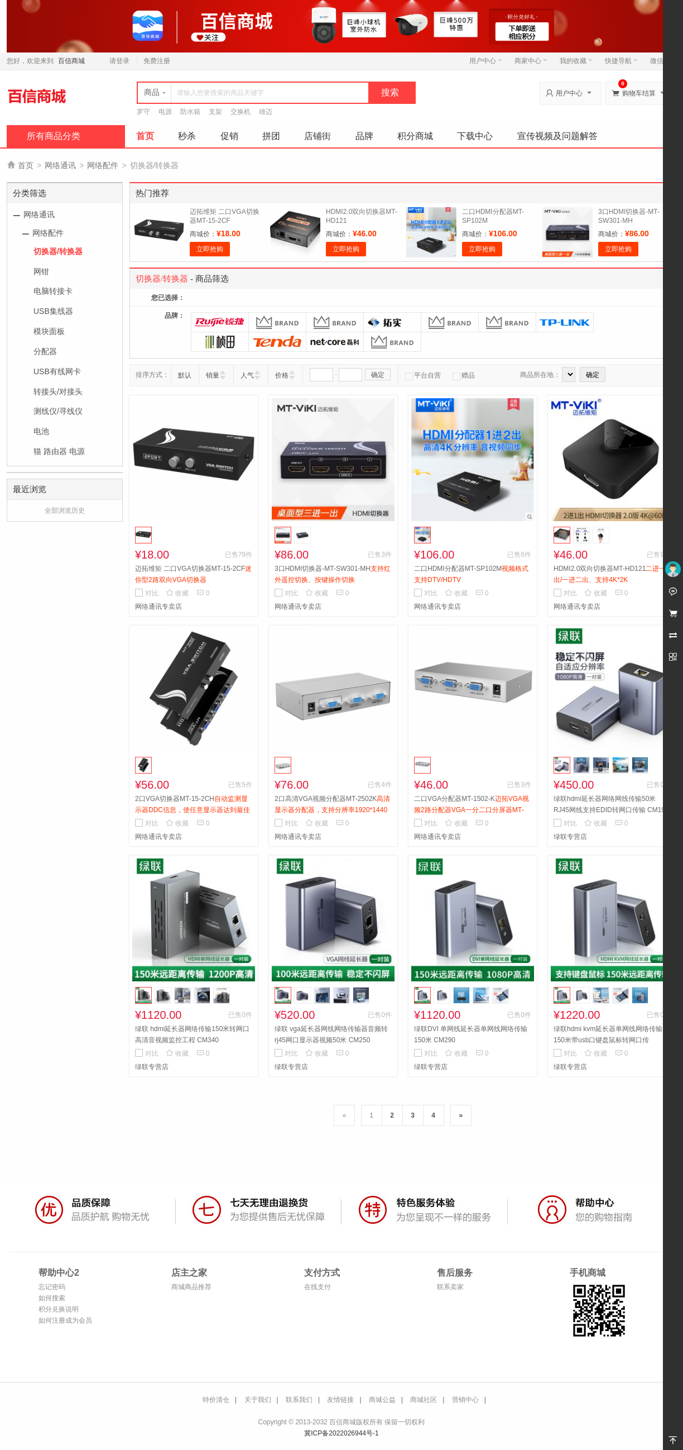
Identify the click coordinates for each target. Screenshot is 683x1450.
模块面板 (49, 331)
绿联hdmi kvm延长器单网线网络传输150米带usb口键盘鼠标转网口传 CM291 (608, 1040)
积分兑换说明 (59, 1309)
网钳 (41, 271)
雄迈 (265, 112)
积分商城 (415, 136)
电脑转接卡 (53, 291)
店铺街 (317, 136)
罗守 (143, 112)
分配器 (45, 351)
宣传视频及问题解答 (557, 136)
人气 (247, 375)
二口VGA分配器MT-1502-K (471, 810)
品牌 (364, 136)
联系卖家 (450, 1287)
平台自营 (423, 375)
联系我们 (299, 1400)
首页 (145, 136)
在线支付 (317, 1287)
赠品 (464, 375)
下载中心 (475, 136)
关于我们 (257, 1400)
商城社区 (423, 1400)
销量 (212, 375)
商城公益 (382, 1400)
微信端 (660, 61)
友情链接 (340, 1400)
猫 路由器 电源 (59, 451)
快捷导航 (621, 61)
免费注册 (156, 61)
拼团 (271, 136)
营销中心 (465, 1400)
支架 (215, 112)
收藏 (177, 593)
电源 (165, 112)
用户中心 (485, 61)
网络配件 (102, 165)
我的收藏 (576, 61)
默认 (184, 375)
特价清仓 (216, 1400)
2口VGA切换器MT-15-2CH (192, 810)
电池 (41, 431)
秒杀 (187, 136)
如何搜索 (52, 1298)
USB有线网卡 (57, 371)
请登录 (119, 61)
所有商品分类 (53, 136)
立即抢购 (209, 249)
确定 (377, 375)
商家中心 (530, 61)
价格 (281, 375)
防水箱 (190, 112)
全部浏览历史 (65, 510)
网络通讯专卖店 (158, 606)
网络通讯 (60, 165)
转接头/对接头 (58, 391)
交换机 (240, 112)
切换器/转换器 (58, 251)
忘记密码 (52, 1287)
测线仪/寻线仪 (58, 411)
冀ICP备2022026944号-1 (341, 1433)
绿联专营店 (570, 837)
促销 (229, 136)
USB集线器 (53, 311)
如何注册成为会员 (65, 1320)
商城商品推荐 (191, 1287)
